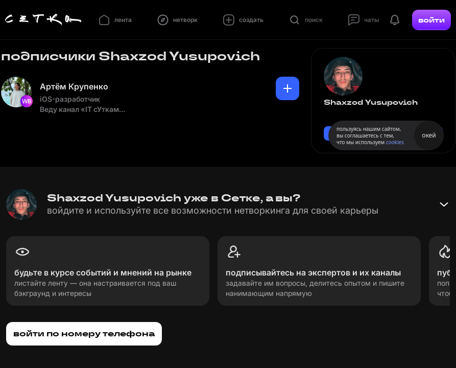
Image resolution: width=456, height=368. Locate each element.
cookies (395, 142)
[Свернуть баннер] (444, 204)
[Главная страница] (43, 20)
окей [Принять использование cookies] (429, 135)
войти (431, 20)
